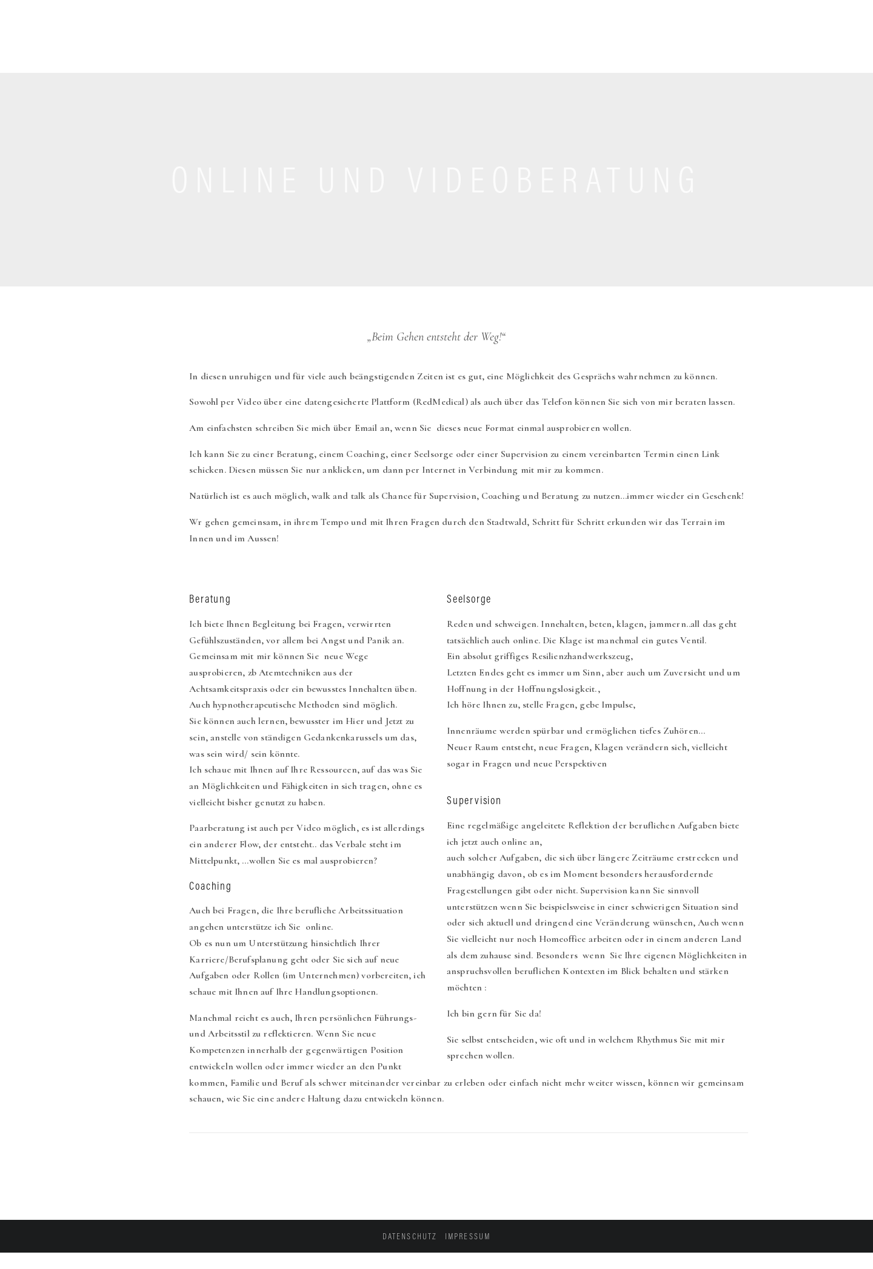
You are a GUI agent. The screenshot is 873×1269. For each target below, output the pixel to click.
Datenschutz (409, 1236)
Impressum (467, 1236)
